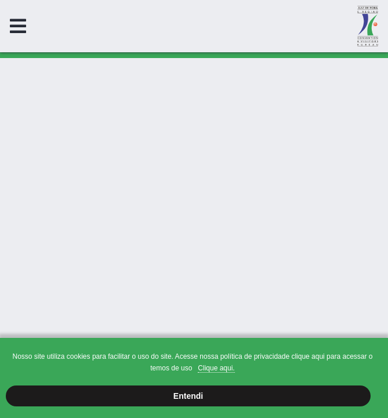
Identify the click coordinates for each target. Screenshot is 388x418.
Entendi (188, 396)
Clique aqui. (216, 368)
